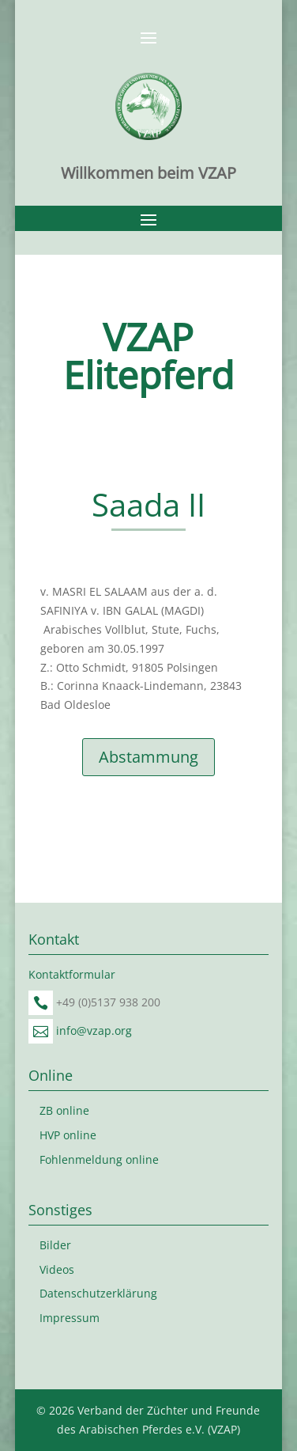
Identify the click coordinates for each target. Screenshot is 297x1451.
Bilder (55, 1244)
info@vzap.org (94, 1030)
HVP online (67, 1134)
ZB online (64, 1110)
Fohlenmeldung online (99, 1159)
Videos (56, 1269)
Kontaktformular (71, 974)
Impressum (69, 1317)
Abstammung (148, 756)
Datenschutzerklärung (98, 1293)
